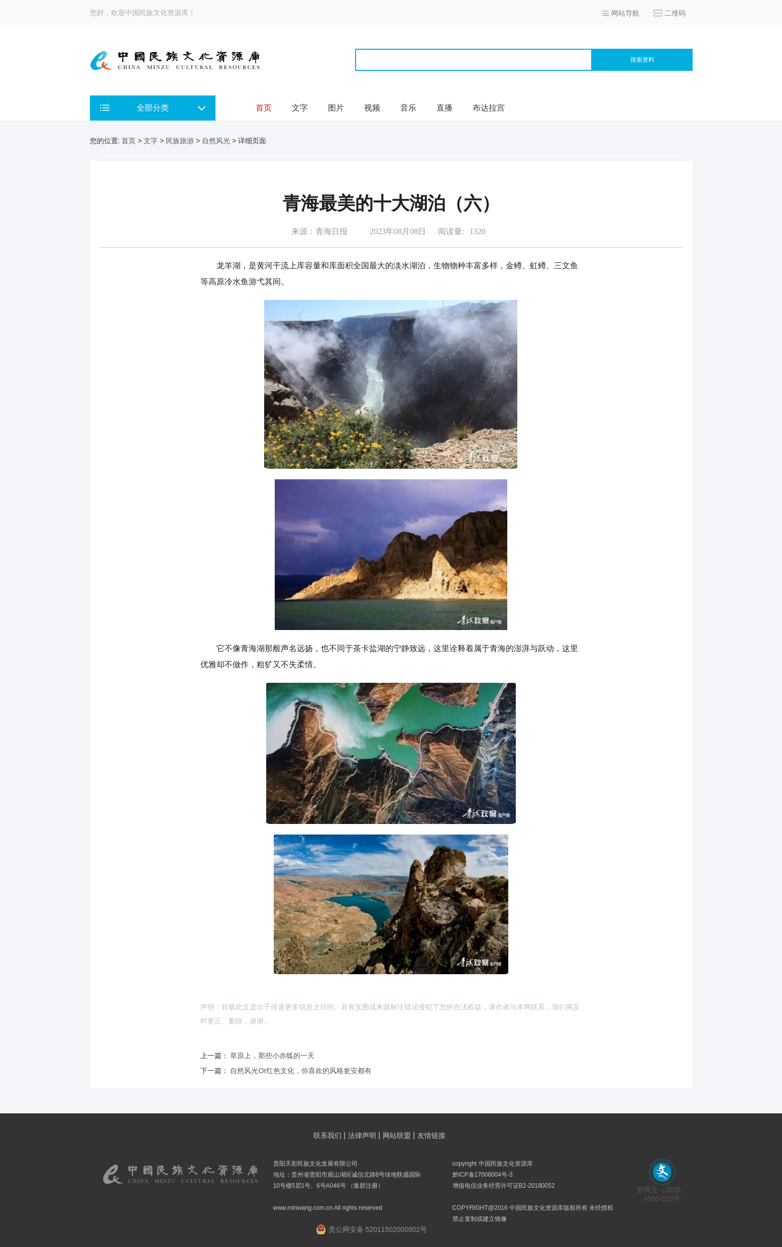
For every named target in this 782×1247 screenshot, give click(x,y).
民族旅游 (180, 141)
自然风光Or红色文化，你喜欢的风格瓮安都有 (301, 1071)
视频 (372, 107)
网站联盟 (397, 1135)
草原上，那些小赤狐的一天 (272, 1056)
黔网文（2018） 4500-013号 (662, 1191)
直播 (444, 107)
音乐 (408, 107)
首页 (264, 107)
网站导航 (625, 13)
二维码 (675, 13)
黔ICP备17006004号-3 (483, 1174)
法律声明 (362, 1135)
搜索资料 (642, 59)
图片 (336, 107)
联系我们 (327, 1135)
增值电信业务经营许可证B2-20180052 (504, 1185)
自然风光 (216, 141)
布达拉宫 (489, 107)
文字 (300, 107)
